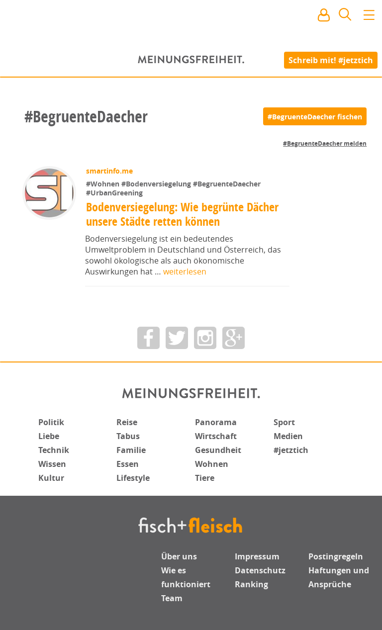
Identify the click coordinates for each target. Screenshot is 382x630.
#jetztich (291, 450)
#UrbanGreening (114, 192)
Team (172, 598)
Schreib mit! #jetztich (330, 59)
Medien (288, 436)
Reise (126, 422)
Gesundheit (218, 450)
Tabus (128, 436)
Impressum (257, 556)
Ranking (251, 584)
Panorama (216, 422)
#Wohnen (103, 183)
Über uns (179, 556)
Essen (127, 463)
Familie (131, 450)
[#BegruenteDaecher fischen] (315, 116)
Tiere (204, 477)
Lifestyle (133, 477)
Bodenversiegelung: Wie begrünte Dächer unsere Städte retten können (182, 214)
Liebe (48, 436)
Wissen (52, 463)
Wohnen (211, 463)
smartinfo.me (109, 171)
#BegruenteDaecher (227, 183)
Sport (284, 422)
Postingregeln (335, 556)
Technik (53, 450)
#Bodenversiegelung (157, 183)
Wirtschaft (216, 436)
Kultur (51, 477)
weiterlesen (184, 271)
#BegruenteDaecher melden (325, 143)
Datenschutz (260, 570)
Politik (51, 422)
